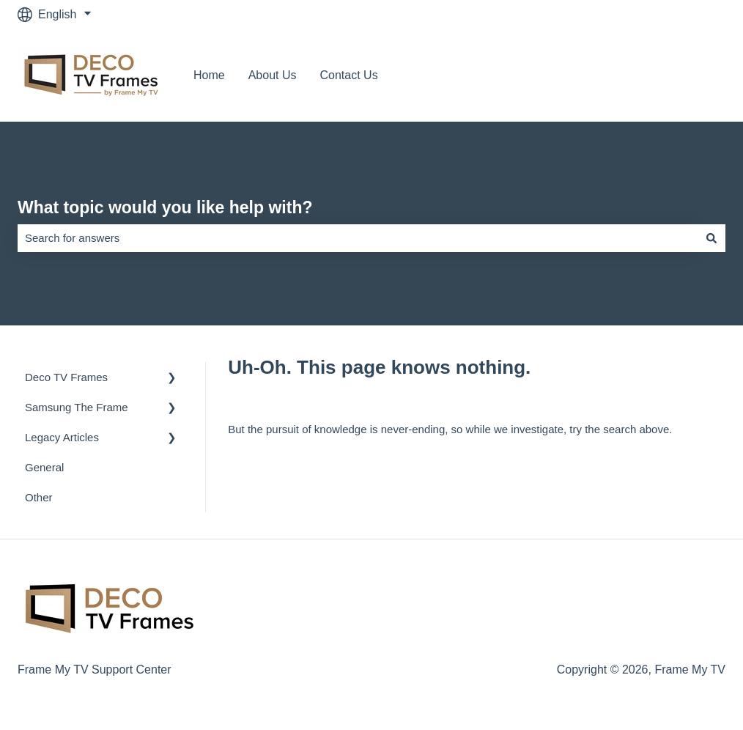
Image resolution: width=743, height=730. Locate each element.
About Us (272, 75)
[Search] (711, 237)
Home (209, 75)
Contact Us (349, 75)
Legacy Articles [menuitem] (62, 437)
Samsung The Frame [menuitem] (76, 407)
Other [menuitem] (39, 497)
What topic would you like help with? (165, 207)
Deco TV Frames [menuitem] (66, 377)
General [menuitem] (44, 467)
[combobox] (358, 237)
